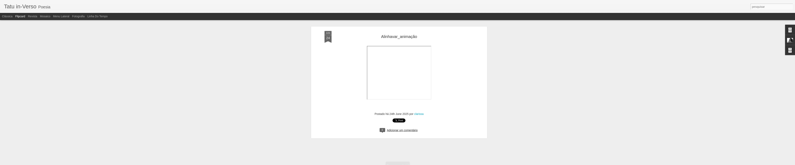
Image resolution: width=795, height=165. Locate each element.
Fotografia (78, 16)
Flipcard (20, 16)
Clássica (7, 16)
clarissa (419, 113)
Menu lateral (61, 16)
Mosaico (45, 16)
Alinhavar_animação (399, 36)
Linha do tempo (97, 16)
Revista (32, 16)
